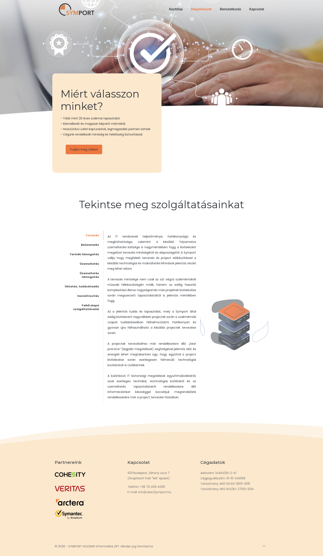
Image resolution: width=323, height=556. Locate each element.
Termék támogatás (84, 254)
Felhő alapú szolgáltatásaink (86, 307)
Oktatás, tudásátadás (82, 286)
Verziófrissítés (88, 296)
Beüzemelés (90, 245)
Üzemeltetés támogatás (89, 275)
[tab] (82, 235)
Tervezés (92, 235)
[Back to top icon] (264, 546)
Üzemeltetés (89, 264)
